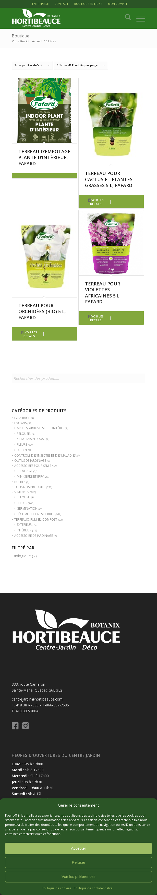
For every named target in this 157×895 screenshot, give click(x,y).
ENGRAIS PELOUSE (32, 439)
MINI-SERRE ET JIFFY (30, 476)
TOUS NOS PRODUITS (29, 487)
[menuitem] (40, 4)
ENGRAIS (20, 423)
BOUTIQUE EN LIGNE (88, 4)
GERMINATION (27, 508)
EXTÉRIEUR (24, 524)
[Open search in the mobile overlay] (78, 380)
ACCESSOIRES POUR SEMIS (32, 466)
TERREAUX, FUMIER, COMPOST (35, 519)
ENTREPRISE (40, 4)
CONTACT (61, 4)
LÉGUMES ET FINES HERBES (35, 514)
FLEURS (22, 444)
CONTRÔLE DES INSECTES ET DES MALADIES (45, 455)
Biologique (22, 555)
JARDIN (22, 450)
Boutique (20, 36)
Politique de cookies (56, 888)
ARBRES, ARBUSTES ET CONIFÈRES (40, 428)
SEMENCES (21, 492)
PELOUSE (23, 433)
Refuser (78, 862)
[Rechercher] (125, 18)
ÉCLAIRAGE (22, 418)
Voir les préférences (78, 876)
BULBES (19, 482)
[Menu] (138, 18)
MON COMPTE (118, 4)
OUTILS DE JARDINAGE (30, 460)
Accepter (78, 848)
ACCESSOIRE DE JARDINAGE (33, 535)
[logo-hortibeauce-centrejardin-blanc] (65, 18)
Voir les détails (96, 202)
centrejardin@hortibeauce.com (37, 699)
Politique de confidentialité (93, 888)
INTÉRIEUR (24, 530)
